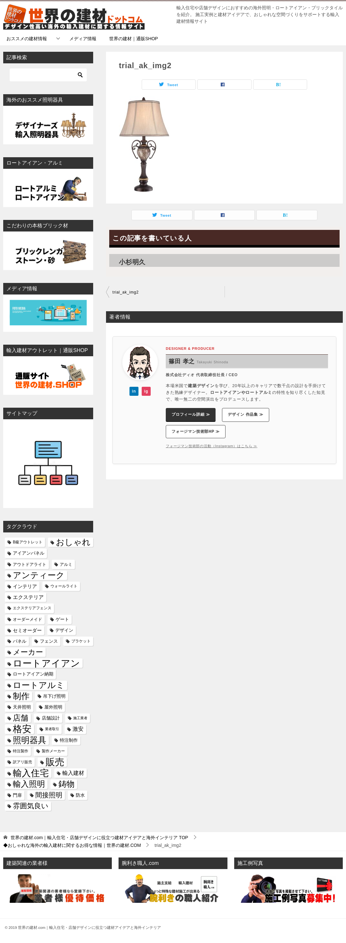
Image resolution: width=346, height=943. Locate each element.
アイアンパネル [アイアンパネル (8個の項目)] (28, 553)
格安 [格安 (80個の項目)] (22, 729)
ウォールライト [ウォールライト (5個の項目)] (63, 586)
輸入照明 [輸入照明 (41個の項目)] (29, 784)
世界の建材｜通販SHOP (133, 38)
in (134, 391)
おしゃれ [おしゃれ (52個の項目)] (73, 542)
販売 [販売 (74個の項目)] (55, 762)
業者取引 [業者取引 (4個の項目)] (52, 729)
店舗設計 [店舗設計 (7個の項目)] (51, 718)
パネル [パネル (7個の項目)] (19, 641)
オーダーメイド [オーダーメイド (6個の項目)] (27, 619)
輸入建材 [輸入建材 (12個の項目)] (73, 773)
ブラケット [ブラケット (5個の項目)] (81, 641)
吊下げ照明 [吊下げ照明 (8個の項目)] (54, 696)
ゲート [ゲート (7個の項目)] (62, 619)
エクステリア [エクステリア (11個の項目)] (28, 597)
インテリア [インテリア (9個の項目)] (25, 586)
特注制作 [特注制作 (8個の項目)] (69, 740)
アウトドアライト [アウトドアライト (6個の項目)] (29, 564)
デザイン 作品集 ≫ (245, 414)
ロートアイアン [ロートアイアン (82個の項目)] (46, 663)
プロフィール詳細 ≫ (191, 414)
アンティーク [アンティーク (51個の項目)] (39, 575)
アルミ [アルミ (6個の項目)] (66, 564)
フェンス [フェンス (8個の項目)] (49, 641)
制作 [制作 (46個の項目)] (21, 696)
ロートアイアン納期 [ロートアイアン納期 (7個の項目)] (33, 674)
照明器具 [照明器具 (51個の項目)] (29, 740)
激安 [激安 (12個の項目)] (78, 729)
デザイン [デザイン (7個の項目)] (64, 630)
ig (146, 391)
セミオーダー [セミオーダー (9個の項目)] (27, 630)
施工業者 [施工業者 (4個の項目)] (80, 718)
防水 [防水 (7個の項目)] (80, 795)
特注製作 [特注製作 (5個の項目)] (20, 751)
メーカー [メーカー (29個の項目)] (28, 652)
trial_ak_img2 (125, 292)
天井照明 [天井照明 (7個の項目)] (22, 707)
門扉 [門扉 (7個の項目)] (17, 795)
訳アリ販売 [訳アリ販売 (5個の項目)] (22, 762)
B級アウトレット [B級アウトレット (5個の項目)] (27, 542)
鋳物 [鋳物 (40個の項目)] (66, 784)
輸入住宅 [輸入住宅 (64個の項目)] (31, 773)
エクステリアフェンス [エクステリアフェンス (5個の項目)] (32, 608)
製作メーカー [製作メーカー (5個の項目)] (53, 751)
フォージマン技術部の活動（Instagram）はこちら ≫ (211, 446)
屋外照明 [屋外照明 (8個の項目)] (53, 707)
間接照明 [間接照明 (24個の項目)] (48, 795)
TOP (99, 837)
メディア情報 (82, 38)
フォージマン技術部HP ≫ (196, 431)
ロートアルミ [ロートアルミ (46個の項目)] (39, 685)
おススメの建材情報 (26, 38)
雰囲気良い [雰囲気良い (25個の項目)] (31, 806)
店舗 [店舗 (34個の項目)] (20, 718)
